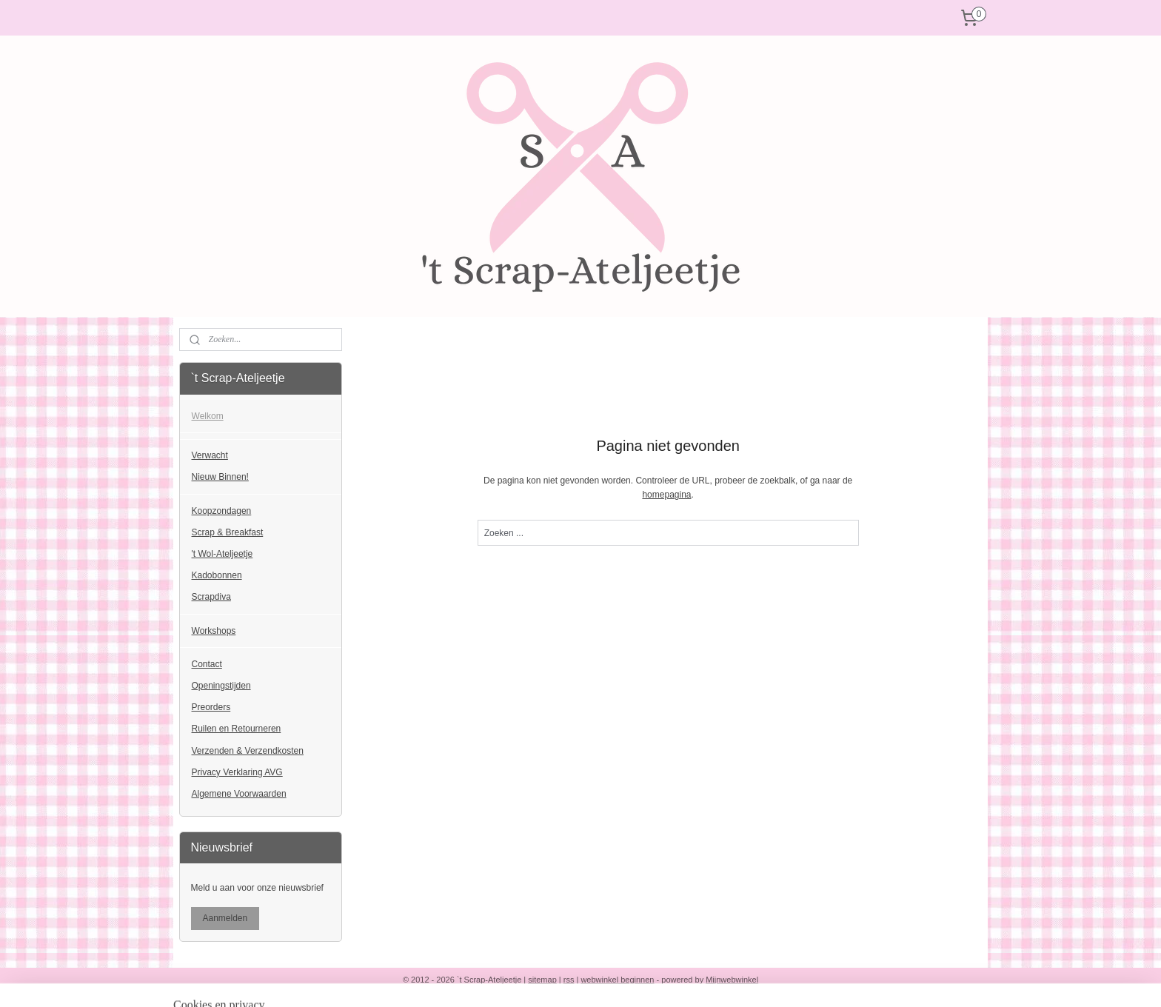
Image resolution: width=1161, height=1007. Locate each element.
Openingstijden (221, 685)
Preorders (211, 707)
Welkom (208, 416)
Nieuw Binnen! (220, 477)
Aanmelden (225, 918)
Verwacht (210, 455)
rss (569, 979)
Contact (207, 664)
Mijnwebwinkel (732, 979)
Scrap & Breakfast (228, 532)
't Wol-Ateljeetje (222, 554)
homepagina (666, 494)
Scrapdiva (211, 597)
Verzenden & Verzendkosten (248, 751)
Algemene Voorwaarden (239, 794)
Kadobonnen (217, 575)
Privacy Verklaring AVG (237, 772)
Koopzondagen (222, 511)
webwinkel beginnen (617, 979)
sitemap (542, 979)
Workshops (214, 631)
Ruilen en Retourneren (236, 728)
